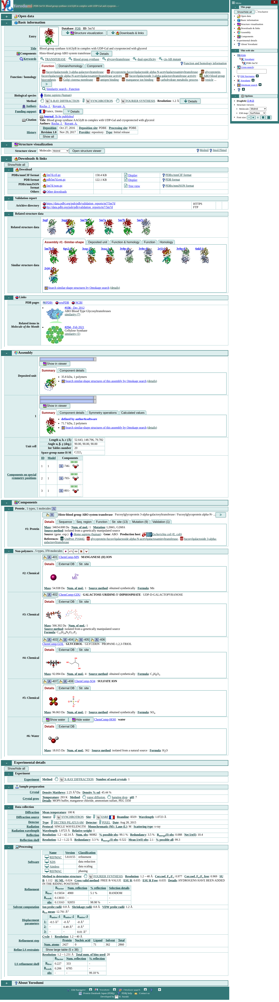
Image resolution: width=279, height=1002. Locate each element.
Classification (86, 852)
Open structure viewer (86, 150)
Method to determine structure (61, 876)
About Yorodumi (247, 44)
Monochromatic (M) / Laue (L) (107, 826)
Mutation (99, 527)
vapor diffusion (93, 797)
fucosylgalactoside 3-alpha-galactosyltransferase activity (160, 75)
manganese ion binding (137, 79)
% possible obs (108, 834)
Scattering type (143, 826)
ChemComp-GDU (69, 594)
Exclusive (263, 11)
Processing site (118, 127)
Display (130, 175)
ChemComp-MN (69, 557)
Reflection (32, 835)
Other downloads (54, 191)
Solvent (110, 940)
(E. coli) (162, 534)
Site (88, 816)
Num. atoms (51, 944)
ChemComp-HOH (105, 719)
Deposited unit (97, 242)
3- (45, 931)
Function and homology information (203, 63)
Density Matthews (53, 792)
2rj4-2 (48, 268)
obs (49, 902)
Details (102, 54)
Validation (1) (161, 521)
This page (241, 7)
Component (94, 66)
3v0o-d (143, 248)
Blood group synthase (84, 59)
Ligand (97, 940)
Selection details (119, 888)
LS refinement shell (27, 964)
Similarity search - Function (61, 89)
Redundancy (138, 834)
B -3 (82, 916)
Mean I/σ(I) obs (138, 839)
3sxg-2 (86, 248)
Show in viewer (55, 364)
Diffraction (32, 812)
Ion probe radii (52, 906)
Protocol (47, 826)
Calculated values (132, 412)
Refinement (32, 889)
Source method (53, 530)
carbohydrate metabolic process (177, 79)
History (31, 132)
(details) (115, 287)
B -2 (68, 916)
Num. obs (82, 834)
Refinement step (29, 940)
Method (47, 779)
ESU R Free (150, 880)
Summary (48, 370)
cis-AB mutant (170, 59)
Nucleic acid (82, 940)
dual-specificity (144, 59)
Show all (48, 136)
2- (45, 926)
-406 (97, 640)
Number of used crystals (111, 779)
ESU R (127, 880)
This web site (243, 50)
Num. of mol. (79, 527)
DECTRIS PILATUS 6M (67, 822)
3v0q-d (181, 248)
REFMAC (53, 857)
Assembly (244, 32)
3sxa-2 (105, 248)
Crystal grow (31, 798)
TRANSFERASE (53, 59)
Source (46, 816)
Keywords (29, 58)
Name (53, 852)
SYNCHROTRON (98, 100)
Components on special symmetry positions (21, 476)
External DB (66, 564)
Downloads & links (248, 28)
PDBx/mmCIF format (176, 175)
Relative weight (82, 830)
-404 (66, 640)
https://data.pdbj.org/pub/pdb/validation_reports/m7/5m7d (78, 203)
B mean (48, 911)
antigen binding (107, 79)
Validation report (20, 199)
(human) (55, 95)
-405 (82, 640)
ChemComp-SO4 (85, 681)
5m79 (83, 220)
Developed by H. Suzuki (114, 996)
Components (245, 36)
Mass (47, 527)
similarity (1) (72, 333)
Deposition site (88, 127)
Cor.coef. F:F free (196, 876)
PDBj (47, 302)
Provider (84, 132)
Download (18, 170)
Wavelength (146, 816)
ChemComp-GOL (53, 643)
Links (15, 298)
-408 (66, 681)
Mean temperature (54, 812)
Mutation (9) (140, 521)
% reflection (98, 888)
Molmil (202, 150)
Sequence (65, 521)
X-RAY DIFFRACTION (60, 100)
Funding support (25, 111)
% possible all (164, 839)
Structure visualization (250, 24)
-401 (50, 557)
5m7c (140, 220)
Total (121, 940)
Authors (31, 106)
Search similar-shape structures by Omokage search (77, 287)
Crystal (34, 792)
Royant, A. (59, 106)
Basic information (248, 20)
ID (42, 458)
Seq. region (84, 521)
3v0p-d (124, 248)
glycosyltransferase (116, 59)
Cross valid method (87, 880)
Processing (18, 847)
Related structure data (23, 214)
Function (48, 66)
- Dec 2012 (75, 307)
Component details (72, 370)
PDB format (171, 179)
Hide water (81, 720)
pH (132, 797)
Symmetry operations (103, 412)
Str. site (84, 564)
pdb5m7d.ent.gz (53, 179)
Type (109, 132)
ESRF (104, 816)
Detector (33, 822)
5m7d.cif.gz (51, 175)
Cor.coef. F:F (164, 876)
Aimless (52, 866)
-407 (50, 681)
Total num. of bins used (90, 954)
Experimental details (247, 40)
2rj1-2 (161, 248)
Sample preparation (24, 787)
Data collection (19, 807)
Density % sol (91, 792)
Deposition (49, 127)
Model (52, 458)
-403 (50, 640)
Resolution (49, 834)
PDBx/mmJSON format (178, 185)
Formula (143, 588)
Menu (236, 3)
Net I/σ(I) (190, 834)
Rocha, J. (44, 106)
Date (116, 822)
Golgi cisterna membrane (76, 79)
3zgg (64, 220)
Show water (55, 720)
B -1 (55, 916)
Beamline (123, 816)
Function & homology (126, 242)
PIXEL (104, 822)
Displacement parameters (30, 921)
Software (33, 861)
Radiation (33, 826)
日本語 (250, 100)
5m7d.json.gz (52, 185)
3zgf (45, 220)
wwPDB (62, 302)
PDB (78, 28)
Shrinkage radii (82, 906)
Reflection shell (29, 840)
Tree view (132, 186)
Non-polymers (46, 551)
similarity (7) (72, 314)
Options (242, 96)
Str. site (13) (120, 521)
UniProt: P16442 (72, 538)
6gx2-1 (67, 248)
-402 (50, 595)
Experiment (17, 774)
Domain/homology (71, 66)
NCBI (76, 302)
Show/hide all (244, 12)
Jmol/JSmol (218, 150)
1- (45, 921)
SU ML (59, 880)
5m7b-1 (49, 248)
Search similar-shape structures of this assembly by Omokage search (104, 381)
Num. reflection (77, 888)
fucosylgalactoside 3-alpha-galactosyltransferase (73, 72)
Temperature (50, 797)
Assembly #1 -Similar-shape (64, 242)
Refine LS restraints (26, 949)
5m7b (121, 220)
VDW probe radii (113, 906)
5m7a (102, 220)
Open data (244, 16)
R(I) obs (165, 834)
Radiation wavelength (25, 830)
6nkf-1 (199, 248)
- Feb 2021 (74, 327)
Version (70, 852)
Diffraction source (27, 817)
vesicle (207, 79)
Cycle (45, 936)
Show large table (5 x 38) (62, 949)
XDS (50, 861)
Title (33, 48)
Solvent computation (26, 906)
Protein (30, 509)
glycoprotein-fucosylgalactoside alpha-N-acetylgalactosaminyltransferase (152, 72)
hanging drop (117, 797)
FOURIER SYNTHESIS (135, 100)
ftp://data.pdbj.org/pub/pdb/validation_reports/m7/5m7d (77, 207)
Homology (166, 242)
